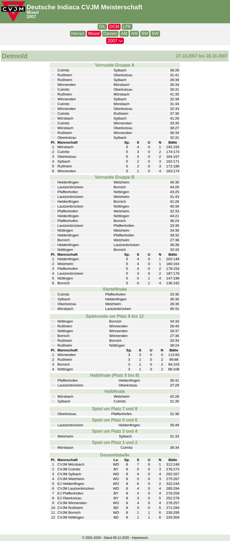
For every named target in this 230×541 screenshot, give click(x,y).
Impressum (140, 538)
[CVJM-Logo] (13, 11)
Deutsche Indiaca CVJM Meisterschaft (84, 7)
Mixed (33, 12)
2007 (31, 16)
